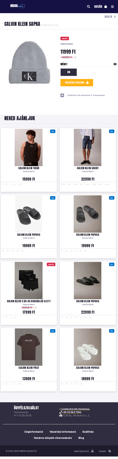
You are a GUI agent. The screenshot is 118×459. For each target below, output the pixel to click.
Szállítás (88, 431)
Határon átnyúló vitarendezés (53, 437)
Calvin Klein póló (29, 368)
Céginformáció (33, 431)
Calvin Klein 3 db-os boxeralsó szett (29, 301)
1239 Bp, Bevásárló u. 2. (74, 415)
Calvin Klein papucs (28, 235)
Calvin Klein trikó (28, 168)
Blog (81, 437)
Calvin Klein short (88, 168)
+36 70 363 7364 (70, 412)
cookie (105, 451)
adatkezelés (84, 451)
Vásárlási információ (63, 431)
